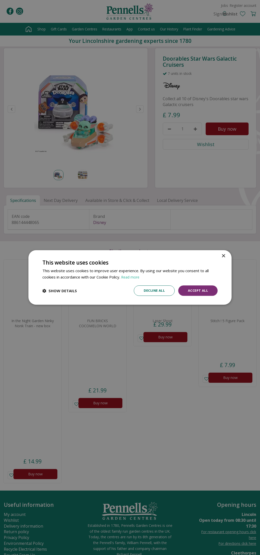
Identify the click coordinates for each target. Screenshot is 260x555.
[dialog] (130, 277)
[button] (59, 290)
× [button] (223, 256)
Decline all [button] (150, 290)
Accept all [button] (196, 290)
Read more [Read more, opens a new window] (131, 276)
